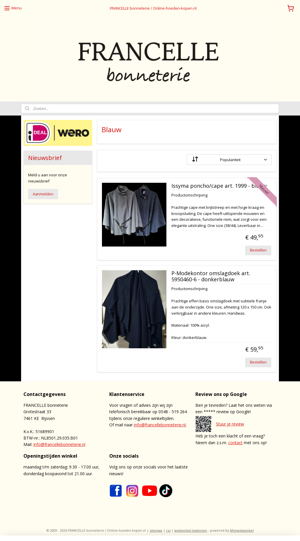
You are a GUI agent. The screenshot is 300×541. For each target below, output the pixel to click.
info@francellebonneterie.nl (59, 444)
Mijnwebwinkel (242, 530)
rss (168, 530)
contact (235, 442)
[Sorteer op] (229, 160)
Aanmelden (43, 194)
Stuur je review (230, 424)
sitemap (156, 530)
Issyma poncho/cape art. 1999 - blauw (219, 186)
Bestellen (258, 250)
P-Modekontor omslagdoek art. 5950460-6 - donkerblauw (210, 276)
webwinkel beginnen (190, 530)
